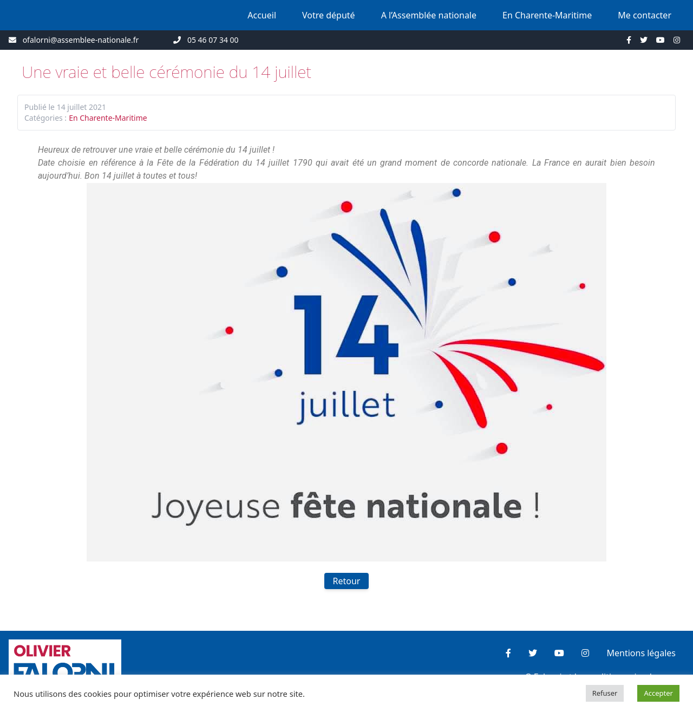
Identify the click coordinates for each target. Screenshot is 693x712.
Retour (347, 581)
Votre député (328, 15)
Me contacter (644, 15)
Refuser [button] (605, 693)
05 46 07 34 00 (213, 40)
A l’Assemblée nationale (428, 15)
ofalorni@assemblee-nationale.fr (81, 40)
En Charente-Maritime (547, 15)
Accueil (261, 15)
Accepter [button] (658, 693)
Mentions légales (641, 653)
